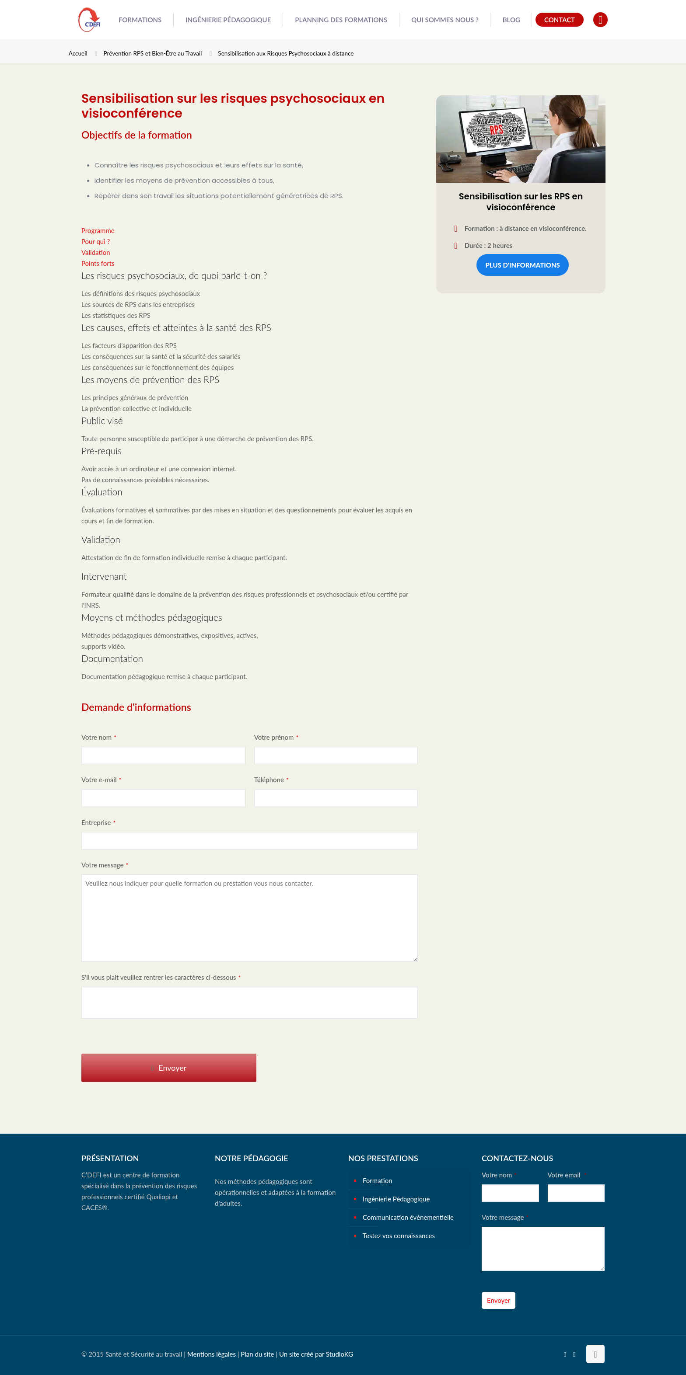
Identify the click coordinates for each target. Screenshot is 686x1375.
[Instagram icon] (574, 1354)
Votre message (104, 865)
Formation (377, 1180)
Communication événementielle (408, 1217)
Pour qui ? (95, 241)
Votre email (567, 1175)
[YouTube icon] (565, 1354)
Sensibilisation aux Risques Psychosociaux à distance (286, 53)
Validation (95, 252)
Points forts (98, 263)
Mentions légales (211, 1354)
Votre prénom (276, 737)
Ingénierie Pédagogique (396, 1199)
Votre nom (98, 737)
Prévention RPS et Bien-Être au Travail (153, 53)
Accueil (78, 53)
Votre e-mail (101, 779)
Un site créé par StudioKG (316, 1354)
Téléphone (271, 779)
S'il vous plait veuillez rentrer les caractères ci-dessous (161, 977)
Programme (98, 230)
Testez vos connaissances (399, 1235)
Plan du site (257, 1354)
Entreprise (98, 822)
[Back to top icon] (595, 1354)
